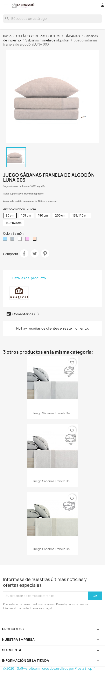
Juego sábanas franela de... (52, 413)
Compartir (24, 253)
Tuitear (34, 253)
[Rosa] (28, 240)
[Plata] (13, 240)
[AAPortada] (20, 240)
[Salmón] (35, 240)
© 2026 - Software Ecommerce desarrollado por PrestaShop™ (49, 668)
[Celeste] (5, 240)
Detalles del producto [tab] (29, 278)
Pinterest (45, 253)
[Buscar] (52, 18)
